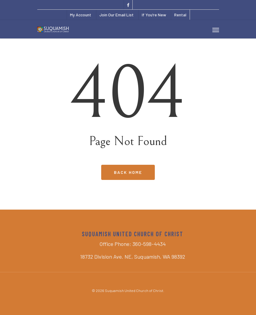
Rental (180, 14)
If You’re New (154, 14)
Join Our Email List (116, 14)
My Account (80, 14)
